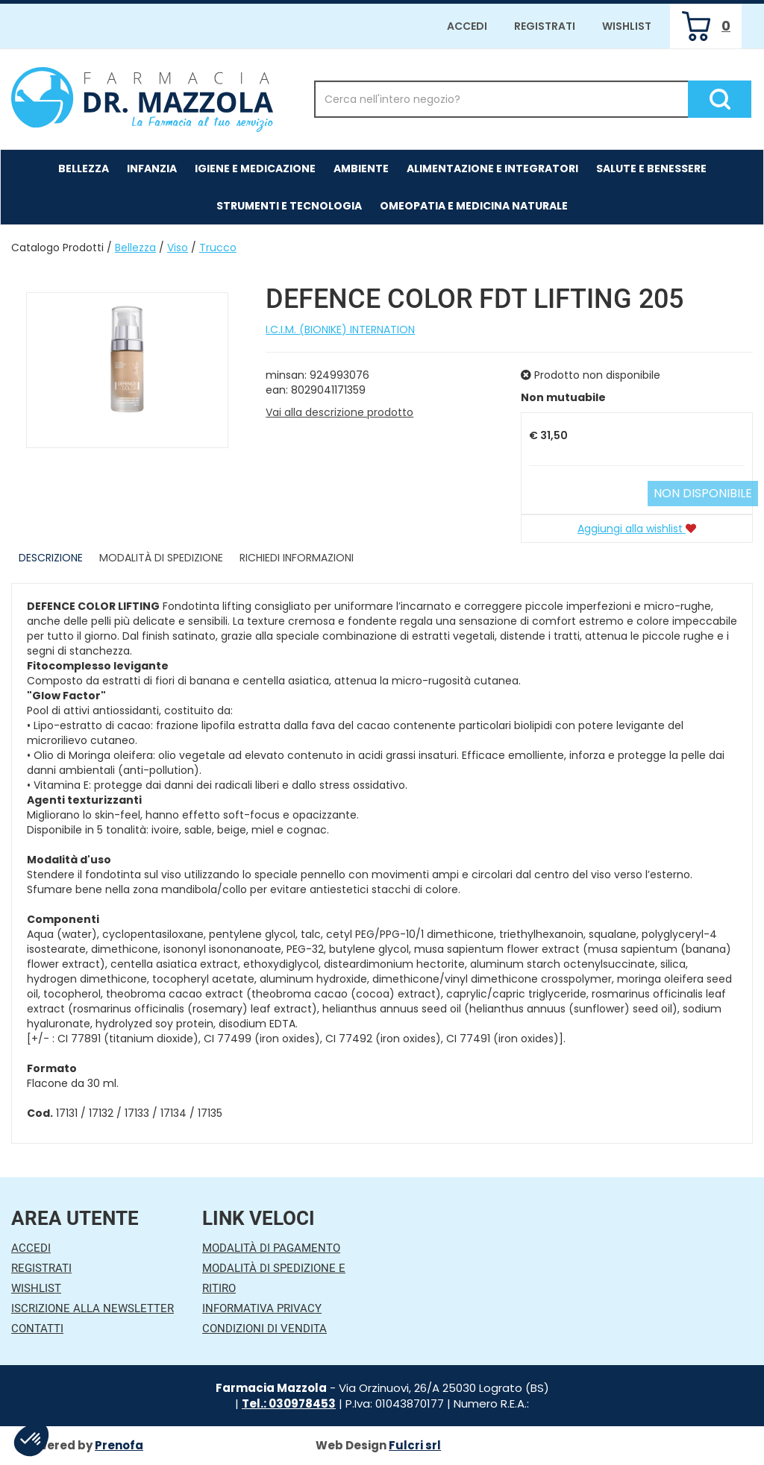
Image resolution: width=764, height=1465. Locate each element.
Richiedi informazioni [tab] (296, 557)
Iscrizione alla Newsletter (92, 1308)
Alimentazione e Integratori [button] (492, 168)
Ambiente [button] (361, 168)
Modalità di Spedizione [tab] (161, 557)
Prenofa (119, 1445)
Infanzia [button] (152, 168)
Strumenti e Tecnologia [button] (289, 205)
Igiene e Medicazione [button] (255, 168)
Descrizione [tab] (51, 557)
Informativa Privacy (262, 1308)
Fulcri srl (415, 1445)
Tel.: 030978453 (289, 1403)
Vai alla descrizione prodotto (339, 412)
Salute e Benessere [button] (651, 168)
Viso (177, 247)
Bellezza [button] (83, 168)
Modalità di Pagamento (271, 1248)
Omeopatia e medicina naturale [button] (474, 205)
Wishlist (626, 26)
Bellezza (135, 247)
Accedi (467, 26)
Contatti (37, 1328)
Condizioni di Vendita (264, 1328)
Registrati (544, 26)
